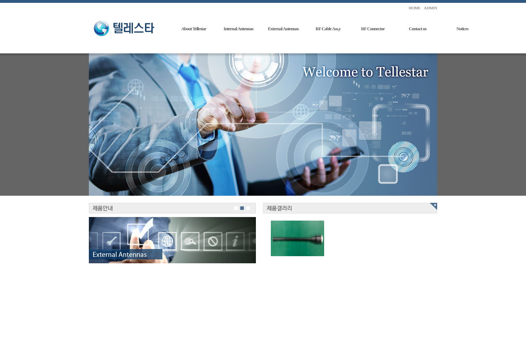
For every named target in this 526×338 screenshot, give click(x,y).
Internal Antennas (238, 28)
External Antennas (283, 28)
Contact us (417, 28)
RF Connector (373, 28)
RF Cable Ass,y (328, 28)
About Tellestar (193, 28)
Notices (462, 28)
